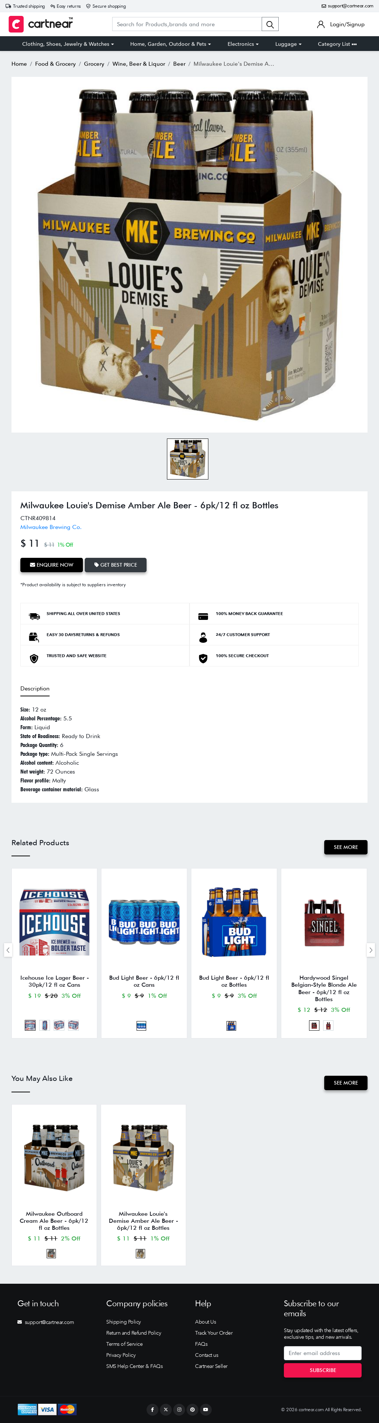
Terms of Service (124, 1344)
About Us (205, 1321)
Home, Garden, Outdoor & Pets (168, 44)
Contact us (206, 1355)
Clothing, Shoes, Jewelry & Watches (65, 44)
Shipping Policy (123, 1321)
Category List (337, 44)
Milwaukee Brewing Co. (51, 526)
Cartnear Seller (211, 1366)
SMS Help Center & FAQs (134, 1366)
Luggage (286, 44)
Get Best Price (115, 565)
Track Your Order (213, 1333)
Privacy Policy (120, 1355)
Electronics (241, 44)
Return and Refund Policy (133, 1333)
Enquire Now (51, 565)
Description (35, 688)
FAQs (201, 1344)
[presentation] (8, 950)
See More (346, 847)
